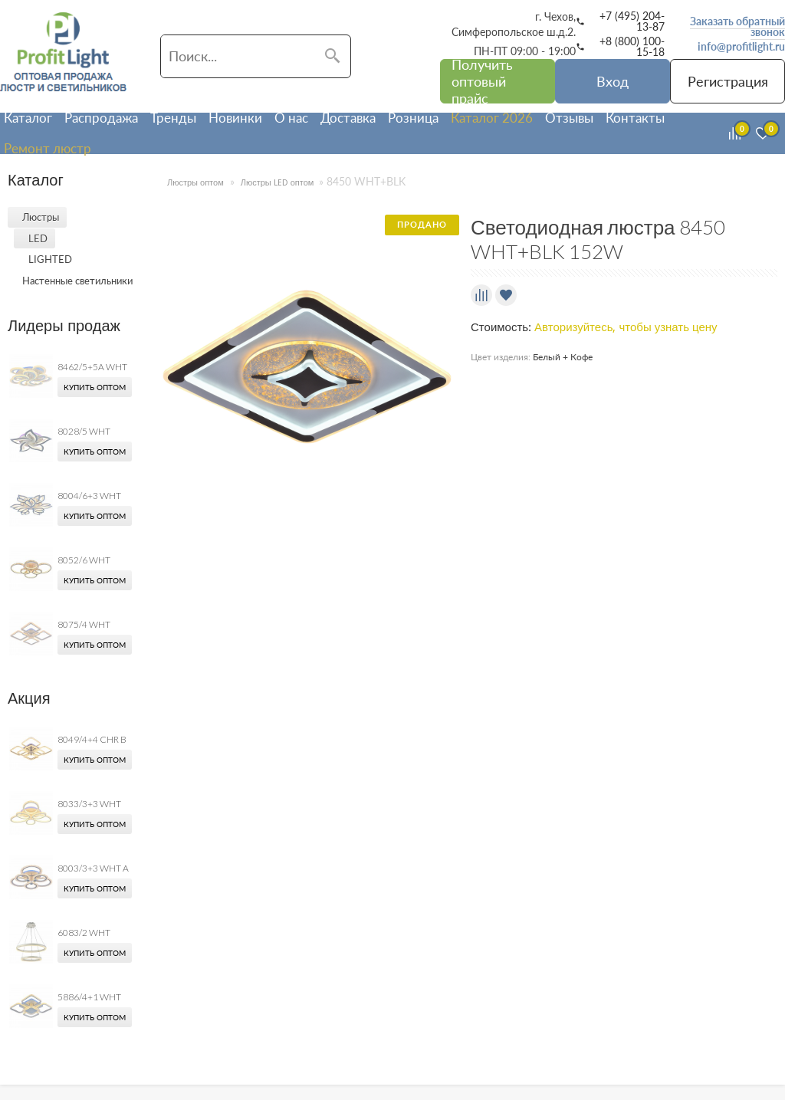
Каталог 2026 (492, 118)
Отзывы (569, 118)
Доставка (348, 118)
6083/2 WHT (83, 932)
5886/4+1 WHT (89, 997)
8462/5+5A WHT (92, 367)
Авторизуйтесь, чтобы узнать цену (626, 327)
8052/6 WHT (83, 560)
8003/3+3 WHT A (93, 868)
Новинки (235, 118)
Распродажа (101, 118)
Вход (612, 81)
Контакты (635, 118)
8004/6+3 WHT (89, 495)
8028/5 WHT (83, 431)
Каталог (28, 118)
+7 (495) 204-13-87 (632, 21)
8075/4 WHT (83, 624)
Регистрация (728, 81)
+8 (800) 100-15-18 (632, 46)
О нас (291, 118)
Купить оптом (95, 387)
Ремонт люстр (47, 148)
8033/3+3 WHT (89, 803)
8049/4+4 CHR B (91, 739)
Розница (413, 118)
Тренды (173, 118)
